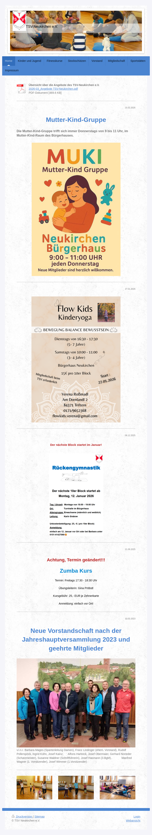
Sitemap (39, 816)
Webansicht (133, 820)
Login (137, 816)
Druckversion (22, 816)
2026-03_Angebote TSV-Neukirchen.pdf (53, 88)
